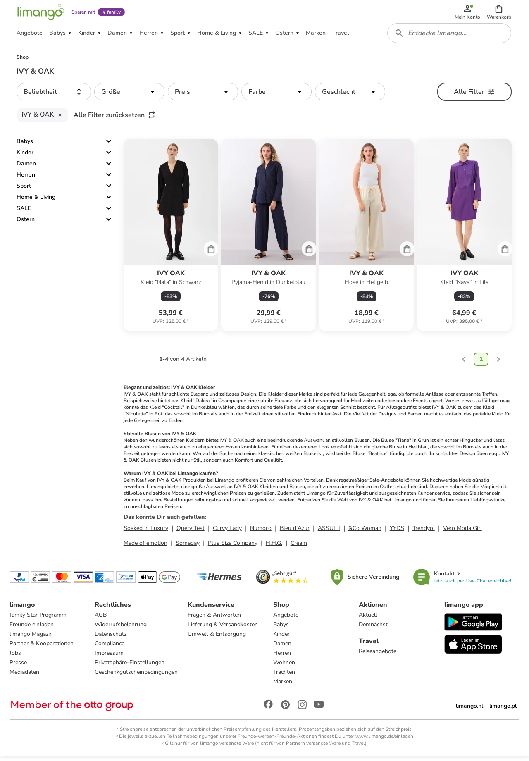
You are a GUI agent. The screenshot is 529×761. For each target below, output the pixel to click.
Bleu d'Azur (295, 532)
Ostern (26, 223)
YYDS (397, 532)
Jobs (15, 657)
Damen (26, 168)
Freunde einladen (32, 629)
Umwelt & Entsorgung (217, 638)
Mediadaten (25, 676)
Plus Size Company (232, 547)
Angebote (285, 619)
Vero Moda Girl (462, 532)
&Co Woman (364, 532)
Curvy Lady (227, 532)
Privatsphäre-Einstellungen (130, 667)
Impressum (109, 657)
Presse (18, 667)
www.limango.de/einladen (384, 740)
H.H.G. (274, 547)
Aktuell (368, 619)
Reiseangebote (377, 656)
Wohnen (284, 667)
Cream (299, 547)
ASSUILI (329, 532)
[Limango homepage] (40, 13)
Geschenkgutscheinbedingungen (136, 676)
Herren (26, 179)
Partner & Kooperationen (42, 648)
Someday (188, 547)
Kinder (25, 156)
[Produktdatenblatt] (171, 239)
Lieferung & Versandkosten (223, 629)
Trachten (284, 676)
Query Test (190, 532)
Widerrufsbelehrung (121, 629)
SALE (24, 212)
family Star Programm (38, 619)
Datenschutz (111, 638)
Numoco (261, 532)
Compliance (110, 648)
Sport (24, 190)
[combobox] (449, 36)
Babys (25, 145)
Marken (282, 686)
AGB (101, 619)
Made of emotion (145, 547)
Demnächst (373, 629)
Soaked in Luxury (146, 532)
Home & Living (36, 201)
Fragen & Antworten (214, 619)
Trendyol (423, 532)
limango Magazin (31, 638)
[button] (499, 13)
